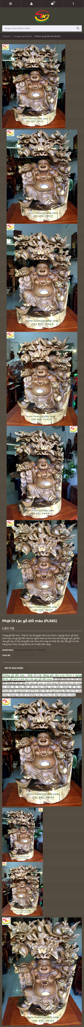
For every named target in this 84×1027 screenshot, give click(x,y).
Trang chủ (6, 36)
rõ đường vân (33, 694)
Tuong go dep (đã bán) (22, 36)
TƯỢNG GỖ (40, 650)
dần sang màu (18, 690)
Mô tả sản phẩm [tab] (14, 667)
